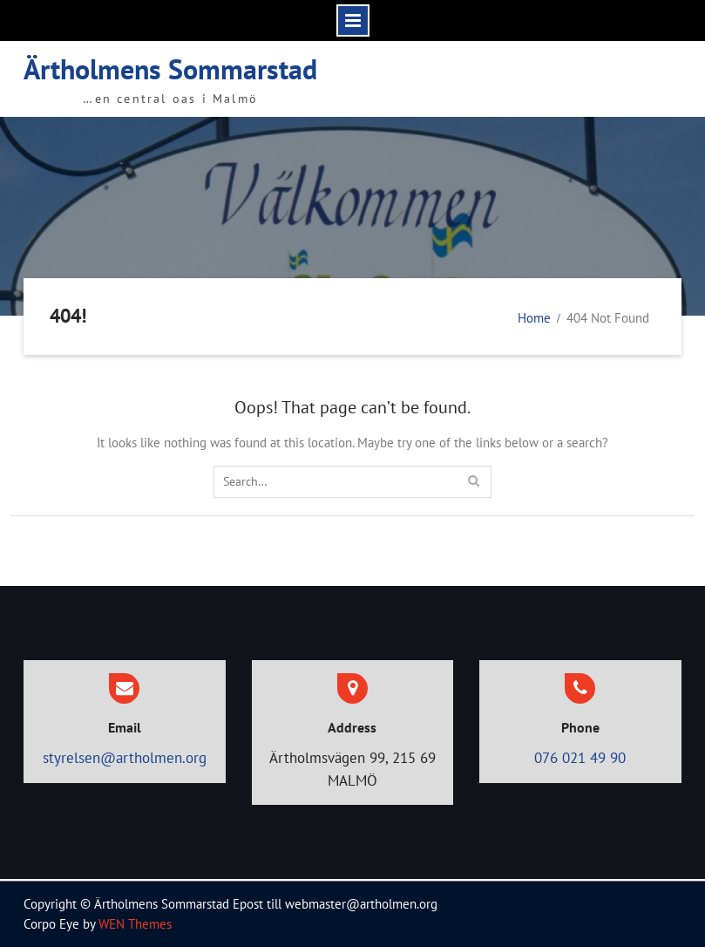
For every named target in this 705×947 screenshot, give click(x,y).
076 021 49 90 (580, 757)
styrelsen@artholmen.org (125, 757)
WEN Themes (135, 924)
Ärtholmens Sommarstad (170, 69)
